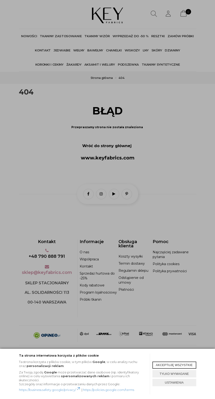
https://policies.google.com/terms (108, 390)
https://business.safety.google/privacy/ (50, 390)
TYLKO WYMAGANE (174, 374)
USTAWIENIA (174, 382)
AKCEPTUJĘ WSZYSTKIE (174, 365)
